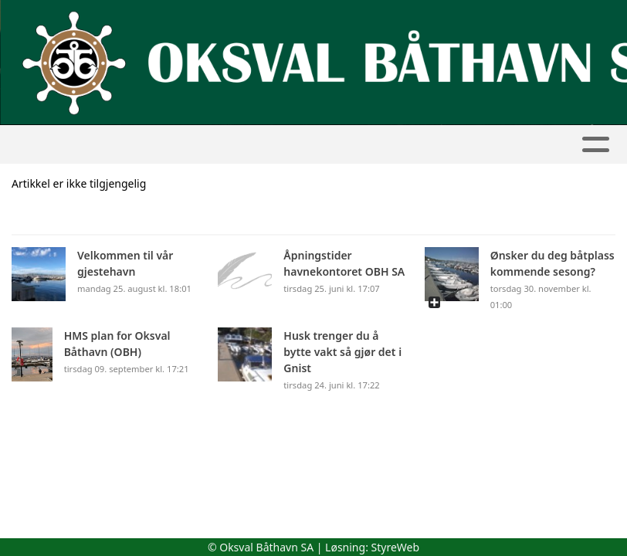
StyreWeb (395, 547)
